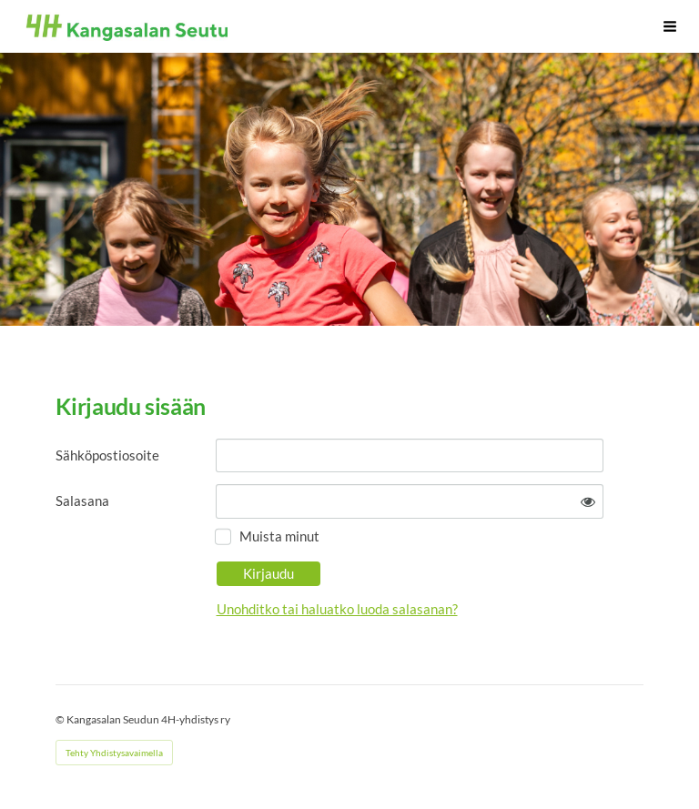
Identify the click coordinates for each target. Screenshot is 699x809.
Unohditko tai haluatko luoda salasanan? (337, 609)
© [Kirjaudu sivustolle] (61, 719)
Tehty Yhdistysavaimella (114, 752)
